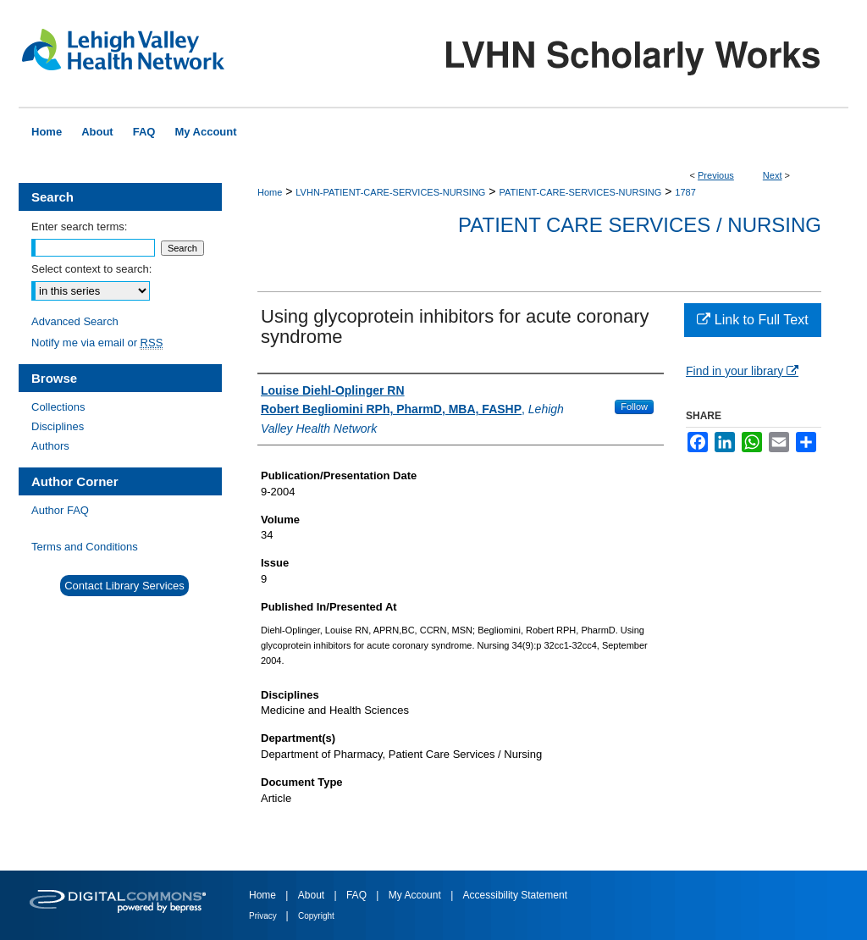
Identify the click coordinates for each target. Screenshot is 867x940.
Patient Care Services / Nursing (639, 224)
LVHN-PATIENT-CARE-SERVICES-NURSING (390, 192)
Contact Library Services (124, 585)
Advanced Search (75, 321)
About (313, 895)
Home (269, 192)
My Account (416, 895)
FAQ (357, 895)
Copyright (316, 916)
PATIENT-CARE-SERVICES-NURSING (580, 192)
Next (772, 175)
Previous (716, 175)
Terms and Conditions (84, 546)
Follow (634, 406)
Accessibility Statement (515, 895)
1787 (685, 192)
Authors (50, 446)
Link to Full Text (752, 319)
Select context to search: (91, 269)
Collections (58, 407)
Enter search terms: (79, 226)
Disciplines (57, 426)
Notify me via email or (97, 342)
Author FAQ (60, 510)
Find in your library (742, 371)
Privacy (264, 916)
